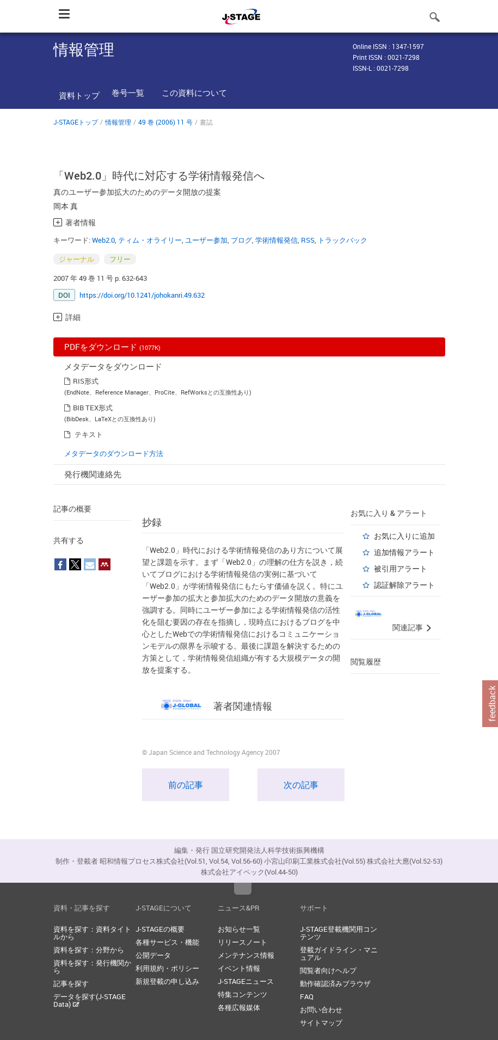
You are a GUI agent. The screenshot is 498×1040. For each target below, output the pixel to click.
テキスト (89, 434)
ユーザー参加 (206, 240)
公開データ (153, 955)
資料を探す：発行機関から (92, 966)
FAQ (306, 996)
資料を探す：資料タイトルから (92, 932)
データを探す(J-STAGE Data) (89, 1000)
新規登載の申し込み (167, 981)
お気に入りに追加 (404, 536)
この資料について (194, 92)
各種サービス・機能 (167, 942)
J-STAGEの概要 (160, 929)
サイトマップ (321, 1022)
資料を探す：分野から (88, 950)
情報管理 (118, 122)
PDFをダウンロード (112, 346)
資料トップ (79, 95)
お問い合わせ (321, 1009)
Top (242, 889)
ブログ (241, 240)
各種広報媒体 (239, 1007)
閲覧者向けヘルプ (328, 970)
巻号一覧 (128, 92)
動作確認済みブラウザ (335, 983)
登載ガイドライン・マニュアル (339, 953)
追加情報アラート (404, 552)
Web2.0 (103, 240)
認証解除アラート (404, 585)
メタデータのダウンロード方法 (113, 453)
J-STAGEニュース (246, 981)
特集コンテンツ (242, 994)
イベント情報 (239, 968)
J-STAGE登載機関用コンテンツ (338, 932)
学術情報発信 (276, 240)
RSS (308, 240)
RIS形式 (86, 381)
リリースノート (242, 942)
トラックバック (342, 240)
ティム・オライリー (150, 240)
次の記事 (301, 785)
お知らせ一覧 (239, 929)
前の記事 (185, 785)
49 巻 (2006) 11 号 (165, 122)
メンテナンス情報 (246, 955)
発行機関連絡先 (92, 474)
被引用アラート (400, 568)
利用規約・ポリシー (167, 968)
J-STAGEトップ (75, 122)
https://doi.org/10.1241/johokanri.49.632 (142, 295)
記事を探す (71, 983)
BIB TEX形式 (93, 408)
